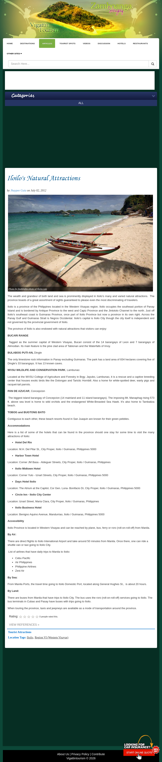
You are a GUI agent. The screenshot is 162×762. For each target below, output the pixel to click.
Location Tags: (17, 637)
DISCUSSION (104, 43)
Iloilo (30, 637)
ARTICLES (47, 43)
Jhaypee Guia (18, 190)
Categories (22, 95)
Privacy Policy (80, 754)
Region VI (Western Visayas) (51, 637)
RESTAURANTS (140, 43)
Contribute (98, 754)
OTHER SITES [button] (14, 53)
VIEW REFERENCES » (24, 624)
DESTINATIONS (27, 43)
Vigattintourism (75, 758)
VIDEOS (86, 43)
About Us (63, 754)
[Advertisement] (80, 80)
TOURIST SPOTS (67, 43)
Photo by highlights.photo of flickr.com (27, 289)
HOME (10, 43)
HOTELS (122, 43)
